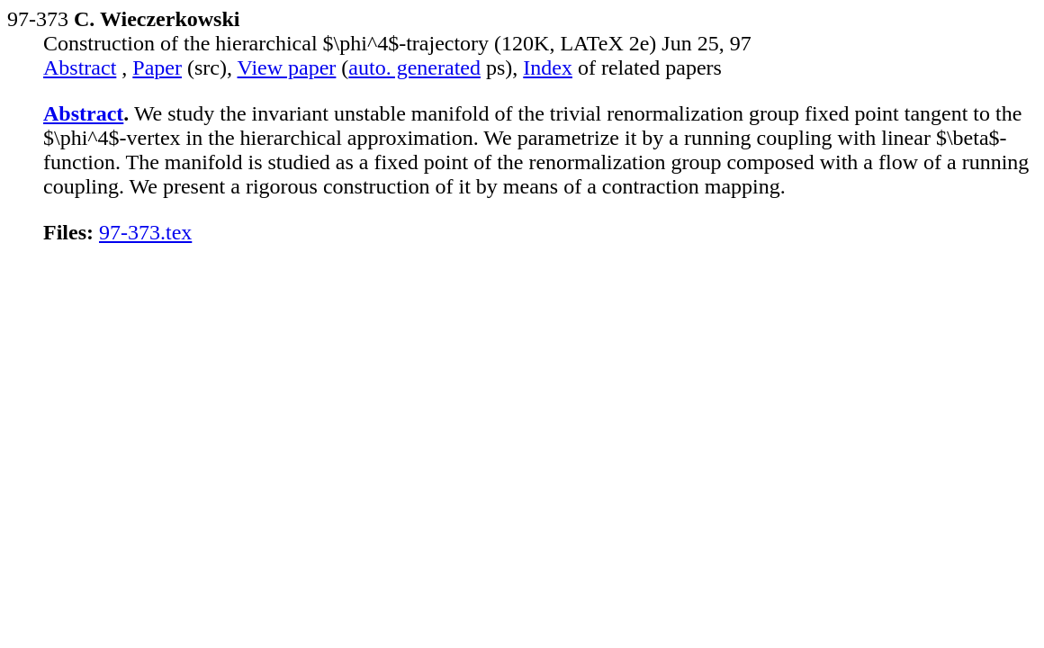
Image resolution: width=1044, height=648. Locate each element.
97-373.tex (145, 232)
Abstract (79, 67)
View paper (287, 67)
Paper (157, 67)
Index (547, 67)
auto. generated (414, 67)
